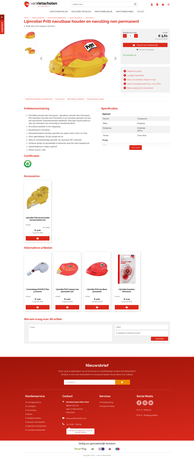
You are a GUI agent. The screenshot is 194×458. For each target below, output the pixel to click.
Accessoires (60, 99)
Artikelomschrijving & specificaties (39, 99)
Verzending (30, 410)
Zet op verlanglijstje (145, 50)
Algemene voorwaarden (35, 426)
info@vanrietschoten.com (76, 418)
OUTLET (140, 12)
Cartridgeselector (33, 402)
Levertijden (30, 406)
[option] (30, 35)
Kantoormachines (124, 12)
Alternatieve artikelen (75, 99)
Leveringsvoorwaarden (35, 430)
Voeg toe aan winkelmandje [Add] (145, 45)
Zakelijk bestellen (33, 418)
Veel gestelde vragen (95, 99)
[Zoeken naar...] (135, 4)
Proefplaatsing (106, 402)
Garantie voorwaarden (35, 422)
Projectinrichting (106, 406)
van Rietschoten (105, 455)
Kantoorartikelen (59, 12)
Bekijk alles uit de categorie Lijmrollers (39, 26)
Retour (28, 414)
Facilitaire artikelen (81, 12)
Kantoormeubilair (103, 12)
